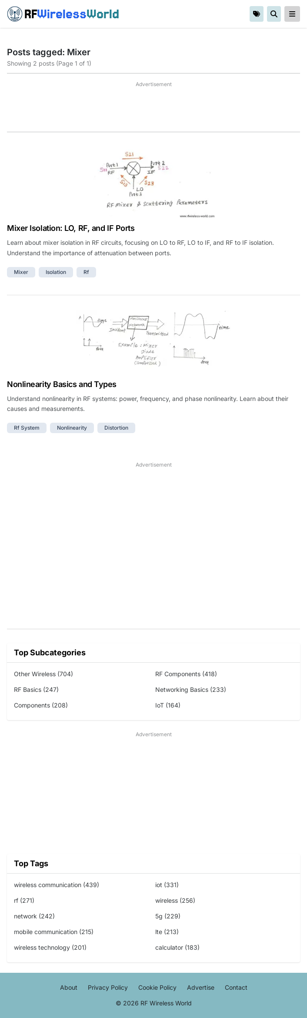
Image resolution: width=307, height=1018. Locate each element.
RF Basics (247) (36, 689)
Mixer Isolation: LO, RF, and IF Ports (70, 228)
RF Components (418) (186, 674)
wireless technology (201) (50, 947)
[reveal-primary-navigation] (292, 14)
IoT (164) (167, 705)
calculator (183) (177, 947)
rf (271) (24, 900)
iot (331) (167, 884)
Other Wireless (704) (43, 674)
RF (63, 14)
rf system (27, 427)
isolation (56, 272)
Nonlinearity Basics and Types (62, 384)
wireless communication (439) (56, 884)
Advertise (200, 987)
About (68, 987)
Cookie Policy (157, 987)
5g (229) (167, 916)
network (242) (34, 916)
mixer (21, 272)
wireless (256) (175, 900)
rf (86, 272)
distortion (116, 427)
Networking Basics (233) (190, 689)
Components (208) (41, 705)
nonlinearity (72, 427)
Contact (236, 987)
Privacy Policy (108, 987)
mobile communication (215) (53, 931)
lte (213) (167, 931)
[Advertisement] (153, 110)
